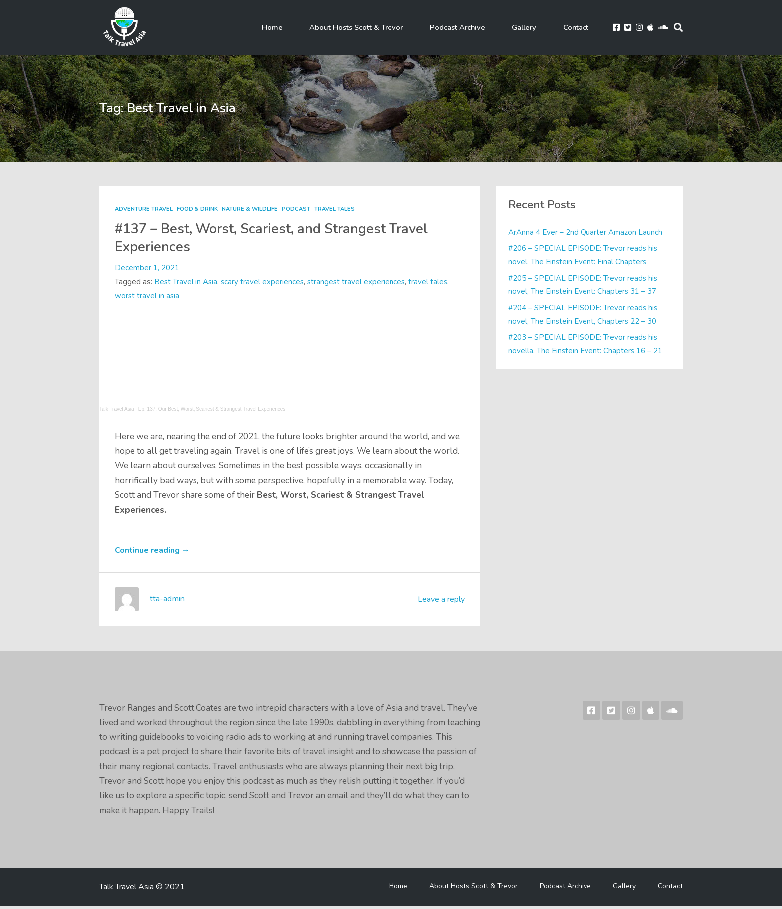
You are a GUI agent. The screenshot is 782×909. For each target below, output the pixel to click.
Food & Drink (198, 209)
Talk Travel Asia (116, 409)
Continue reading (155, 553)
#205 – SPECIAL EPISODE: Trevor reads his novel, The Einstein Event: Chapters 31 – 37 (584, 284)
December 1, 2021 (147, 267)
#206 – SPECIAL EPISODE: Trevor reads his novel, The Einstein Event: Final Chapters (584, 255)
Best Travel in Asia (186, 281)
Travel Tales (337, 209)
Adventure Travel (144, 209)
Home (294, 27)
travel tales (431, 281)
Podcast (298, 209)
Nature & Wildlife (251, 209)
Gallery (528, 27)
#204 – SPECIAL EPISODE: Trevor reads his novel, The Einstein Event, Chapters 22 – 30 (584, 314)
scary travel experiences (264, 281)
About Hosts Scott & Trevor (372, 27)
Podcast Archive (468, 27)
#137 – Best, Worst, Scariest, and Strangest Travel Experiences (289, 237)
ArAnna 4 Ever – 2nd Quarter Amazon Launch (585, 232)
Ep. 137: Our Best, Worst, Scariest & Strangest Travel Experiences (212, 409)
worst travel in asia (147, 295)
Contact (573, 27)
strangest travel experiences (358, 281)
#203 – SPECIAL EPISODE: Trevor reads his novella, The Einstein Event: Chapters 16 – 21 (586, 343)
